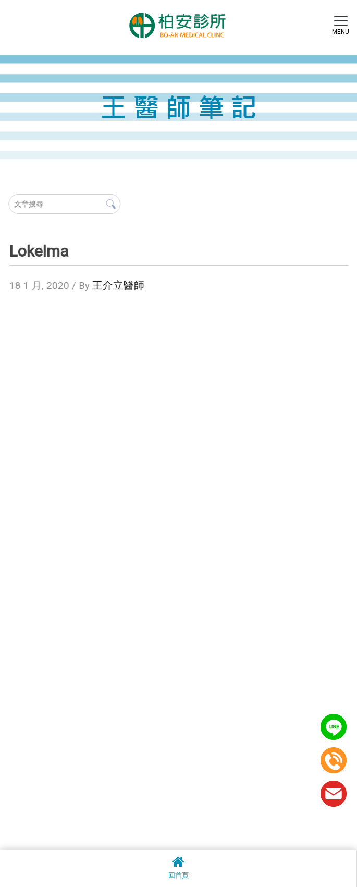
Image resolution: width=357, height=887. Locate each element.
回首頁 (178, 867)
